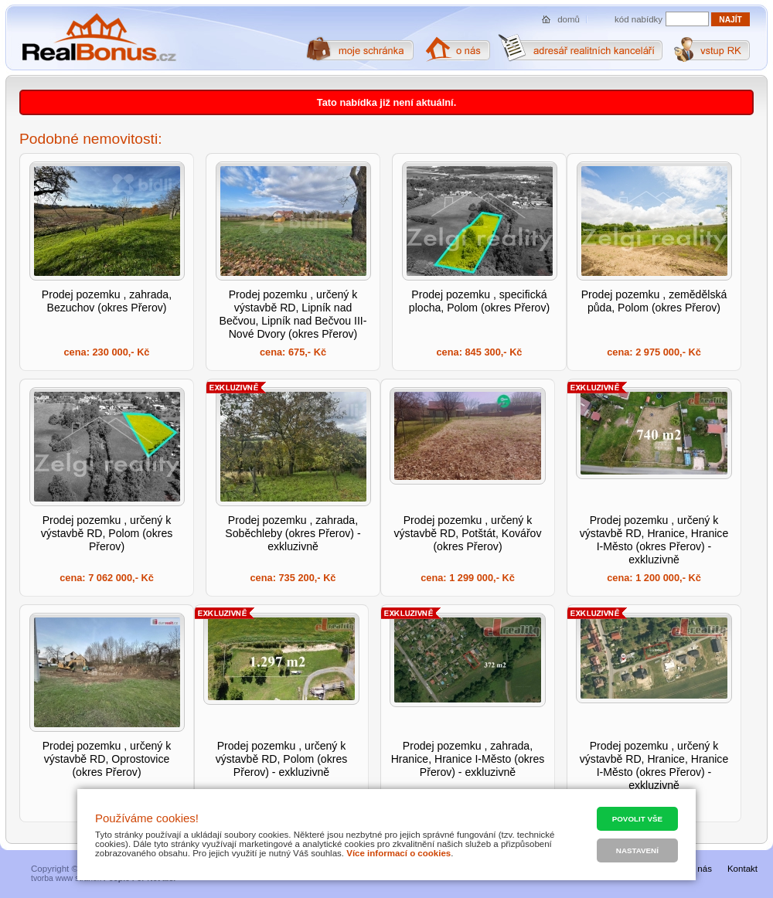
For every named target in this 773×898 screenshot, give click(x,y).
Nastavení (637, 850)
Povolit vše (637, 819)
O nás (700, 868)
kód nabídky (638, 19)
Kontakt (742, 868)
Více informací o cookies (398, 853)
